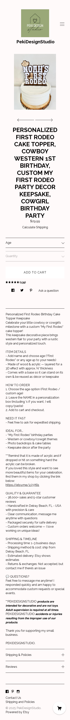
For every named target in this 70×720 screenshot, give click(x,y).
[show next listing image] (43, 119)
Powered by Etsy (17, 712)
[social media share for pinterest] (30, 289)
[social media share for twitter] (22, 289)
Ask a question (48, 290)
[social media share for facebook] (12, 289)
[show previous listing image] (26, 119)
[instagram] (18, 691)
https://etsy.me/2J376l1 (22, 485)
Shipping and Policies (20, 702)
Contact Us (13, 698)
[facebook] (7, 691)
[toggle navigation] (62, 24)
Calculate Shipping (35, 227)
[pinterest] (12, 691)
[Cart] (59, 707)
